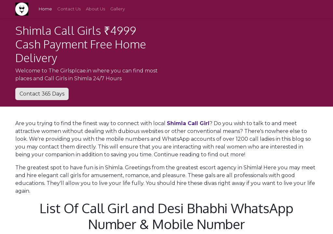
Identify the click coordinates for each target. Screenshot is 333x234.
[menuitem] (45, 9)
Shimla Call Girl (188, 123)
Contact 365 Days (42, 94)
